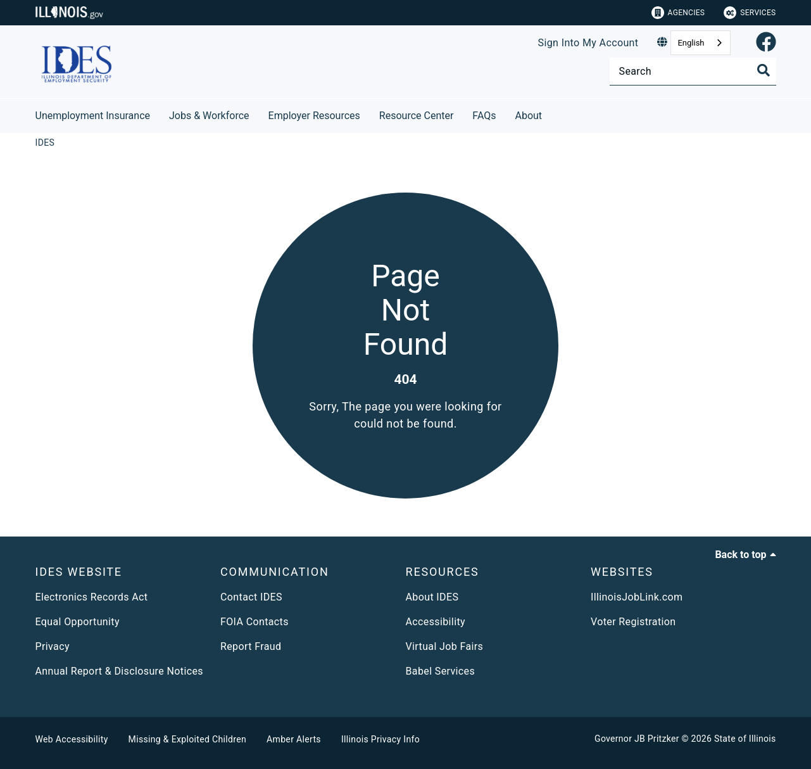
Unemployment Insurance (93, 116)
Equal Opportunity (77, 622)
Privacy (52, 646)
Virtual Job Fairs (445, 646)
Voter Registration (633, 622)
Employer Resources (314, 116)
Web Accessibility (71, 739)
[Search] (693, 71)
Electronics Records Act (91, 597)
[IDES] (45, 142)
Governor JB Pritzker (636, 739)
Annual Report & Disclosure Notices (119, 671)
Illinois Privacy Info (380, 739)
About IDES (432, 597)
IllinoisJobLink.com (637, 597)
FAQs (484, 116)
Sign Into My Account (588, 43)
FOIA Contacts (254, 622)
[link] (766, 43)
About (529, 116)
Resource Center (416, 116)
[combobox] (700, 42)
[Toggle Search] (763, 70)
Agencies (678, 12)
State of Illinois (745, 739)
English (690, 43)
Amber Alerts (294, 739)
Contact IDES (251, 597)
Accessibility (435, 622)
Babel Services (440, 671)
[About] (551, 114)
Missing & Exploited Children (187, 739)
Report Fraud (250, 646)
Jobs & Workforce (209, 116)
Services (750, 12)
